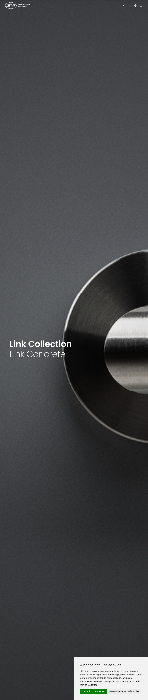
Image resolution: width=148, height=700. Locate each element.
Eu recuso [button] (100, 691)
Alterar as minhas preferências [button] (124, 691)
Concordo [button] (86, 691)
